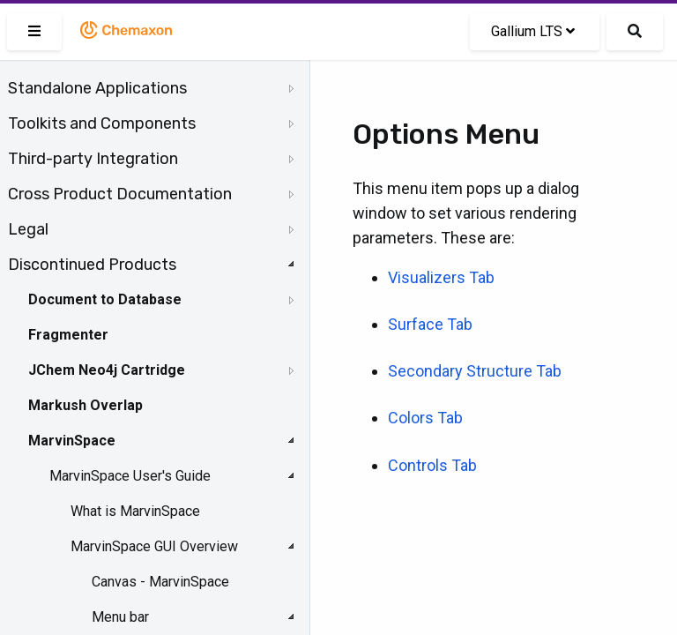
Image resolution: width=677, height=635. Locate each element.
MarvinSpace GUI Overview (154, 546)
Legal (28, 229)
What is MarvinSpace (135, 511)
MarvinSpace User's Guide (130, 475)
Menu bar (120, 617)
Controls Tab (432, 465)
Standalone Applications (97, 88)
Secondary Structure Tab (475, 371)
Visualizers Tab (441, 277)
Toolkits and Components (102, 123)
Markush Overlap (85, 405)
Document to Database (105, 299)
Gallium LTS (533, 31)
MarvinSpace (71, 440)
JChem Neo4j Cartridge (106, 370)
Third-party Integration (93, 158)
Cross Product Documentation (120, 194)
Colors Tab (425, 417)
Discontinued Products (92, 264)
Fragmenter (68, 334)
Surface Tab (430, 324)
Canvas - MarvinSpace (160, 581)
